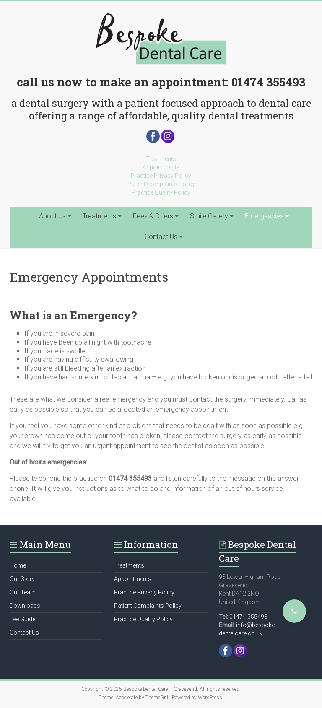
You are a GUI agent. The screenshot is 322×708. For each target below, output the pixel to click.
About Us (52, 216)
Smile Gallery (209, 216)
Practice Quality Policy (161, 192)
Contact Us (161, 237)
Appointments (161, 167)
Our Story (22, 579)
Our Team (23, 592)
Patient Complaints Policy (161, 184)
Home (18, 565)
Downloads (25, 605)
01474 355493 (268, 82)
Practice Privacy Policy (161, 175)
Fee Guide (22, 619)
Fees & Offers (153, 216)
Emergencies (264, 216)
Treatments (161, 159)
